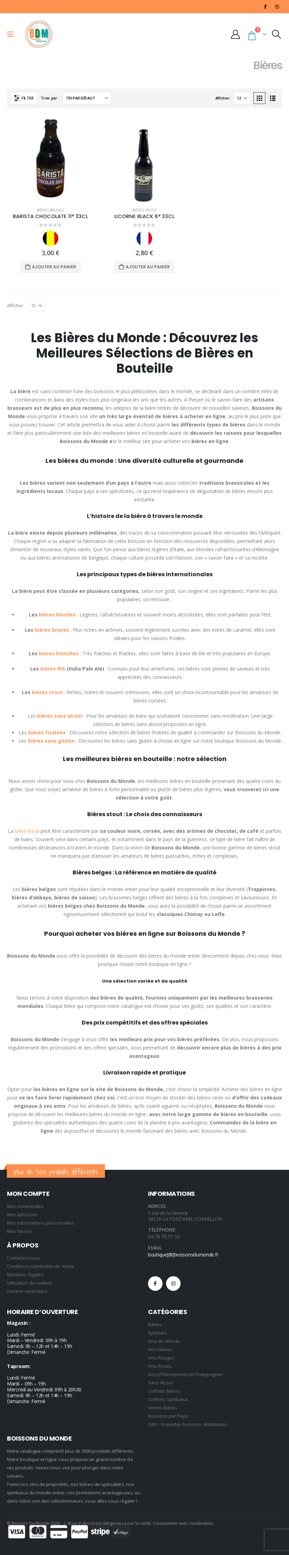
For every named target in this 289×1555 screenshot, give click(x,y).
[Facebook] (265, 6)
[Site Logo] (39, 34)
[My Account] (237, 34)
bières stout (47, 692)
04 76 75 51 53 (164, 1236)
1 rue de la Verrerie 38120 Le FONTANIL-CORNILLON (185, 1216)
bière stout (27, 831)
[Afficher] (242, 98)
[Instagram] (277, 6)
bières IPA (52, 668)
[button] (12, 34)
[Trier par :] (87, 98)
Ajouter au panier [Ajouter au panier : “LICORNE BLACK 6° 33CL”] (148, 267)
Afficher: (223, 98)
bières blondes (57, 614)
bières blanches (59, 653)
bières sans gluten (51, 740)
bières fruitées (47, 732)
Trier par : (50, 98)
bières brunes (52, 630)
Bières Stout (144, 210)
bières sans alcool (59, 715)
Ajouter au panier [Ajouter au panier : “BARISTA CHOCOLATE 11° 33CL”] (54, 267)
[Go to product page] (50, 158)
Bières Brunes (50, 210)
